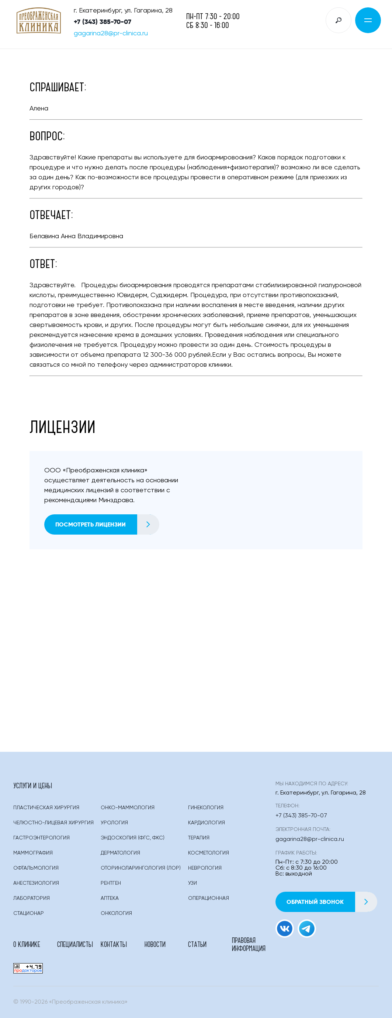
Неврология (205, 868)
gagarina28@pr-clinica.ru (111, 33)
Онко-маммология (128, 807)
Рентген (111, 883)
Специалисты (75, 944)
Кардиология (206, 822)
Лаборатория (31, 898)
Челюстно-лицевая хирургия (53, 822)
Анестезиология (36, 883)
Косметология (208, 853)
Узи (192, 883)
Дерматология (120, 853)
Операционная (208, 898)
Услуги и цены (32, 785)
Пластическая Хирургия (46, 807)
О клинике (26, 944)
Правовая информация (249, 944)
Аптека (110, 898)
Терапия (198, 838)
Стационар (28, 913)
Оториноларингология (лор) (141, 868)
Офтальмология (36, 868)
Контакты (114, 944)
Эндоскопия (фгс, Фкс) (132, 838)
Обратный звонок (332, 902)
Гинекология (205, 807)
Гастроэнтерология (41, 838)
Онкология (116, 913)
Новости (155, 944)
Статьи (197, 944)
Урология (114, 822)
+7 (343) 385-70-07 (102, 22)
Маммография (33, 853)
